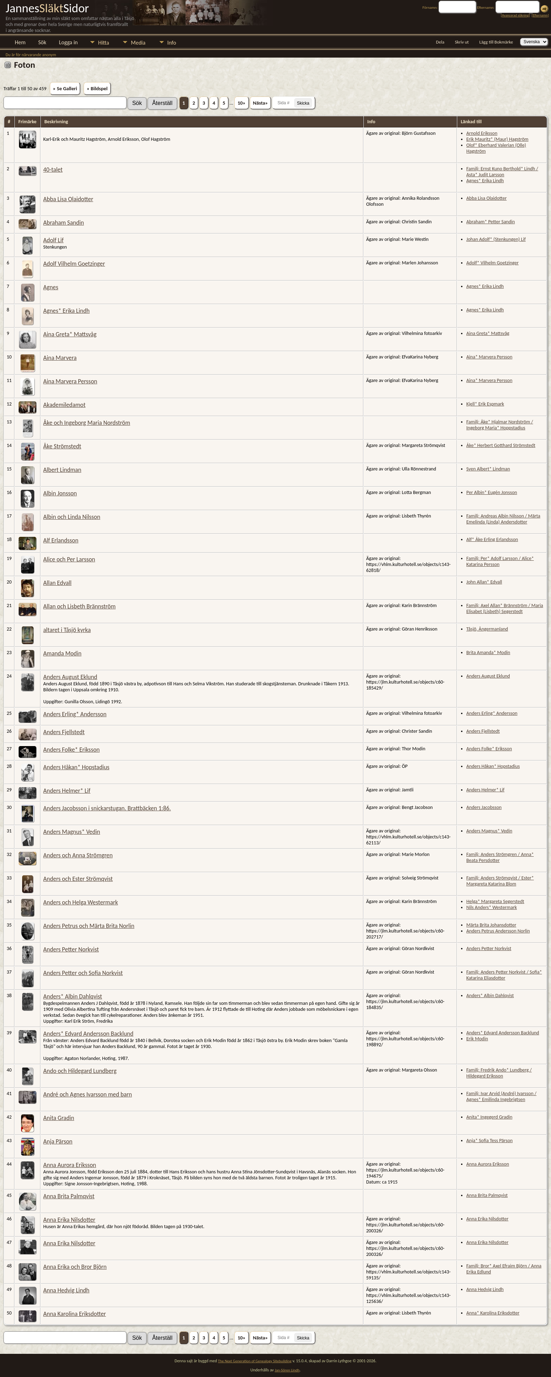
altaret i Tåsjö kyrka (67, 630)
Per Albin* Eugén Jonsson (491, 492)
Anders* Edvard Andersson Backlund (88, 1033)
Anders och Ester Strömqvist (78, 879)
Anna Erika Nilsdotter (69, 1220)
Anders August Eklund (70, 677)
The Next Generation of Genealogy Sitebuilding (254, 1361)
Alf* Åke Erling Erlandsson (492, 539)
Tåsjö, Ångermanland (487, 629)
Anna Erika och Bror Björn (74, 1267)
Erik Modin (477, 1039)
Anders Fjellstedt (64, 732)
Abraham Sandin (63, 222)
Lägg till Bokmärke (496, 42)
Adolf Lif (53, 240)
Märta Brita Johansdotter (491, 925)
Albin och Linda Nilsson (71, 517)
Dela (440, 42)
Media (138, 42)
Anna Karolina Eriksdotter (74, 1314)
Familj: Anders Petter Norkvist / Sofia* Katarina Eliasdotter (504, 975)
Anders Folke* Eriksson (71, 749)
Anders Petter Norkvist (71, 949)
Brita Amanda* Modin (488, 652)
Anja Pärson (57, 1141)
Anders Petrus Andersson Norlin (498, 931)
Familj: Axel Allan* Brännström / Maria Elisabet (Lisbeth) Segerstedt (504, 608)
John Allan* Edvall (484, 582)
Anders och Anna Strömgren (77, 855)
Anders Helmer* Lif (66, 791)
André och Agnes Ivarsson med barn (87, 1094)
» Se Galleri (65, 88)
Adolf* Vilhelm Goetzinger (492, 263)
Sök (42, 42)
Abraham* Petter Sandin (490, 222)
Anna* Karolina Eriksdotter (492, 1313)
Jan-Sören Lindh (287, 1370)
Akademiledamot (64, 405)
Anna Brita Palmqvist (69, 1196)
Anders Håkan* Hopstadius (76, 767)
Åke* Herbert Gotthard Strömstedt (500, 445)
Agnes (50, 287)
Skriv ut (462, 42)
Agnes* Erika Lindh (485, 181)
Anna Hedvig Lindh (66, 1290)
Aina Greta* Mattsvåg (70, 334)
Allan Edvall (57, 583)
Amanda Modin (62, 653)
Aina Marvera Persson (70, 381)
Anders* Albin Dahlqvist (72, 996)
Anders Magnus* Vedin (71, 832)
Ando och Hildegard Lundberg (80, 1071)
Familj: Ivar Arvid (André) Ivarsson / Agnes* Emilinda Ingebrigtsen (501, 1096)
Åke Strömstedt (62, 446)
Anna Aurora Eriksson (69, 1165)
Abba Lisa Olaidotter (68, 199)
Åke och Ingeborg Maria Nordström (86, 423)
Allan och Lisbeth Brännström (79, 606)
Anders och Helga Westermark (80, 902)
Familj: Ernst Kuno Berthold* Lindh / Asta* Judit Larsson (502, 172)
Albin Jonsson (60, 493)
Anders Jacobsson (483, 807)
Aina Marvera (60, 358)
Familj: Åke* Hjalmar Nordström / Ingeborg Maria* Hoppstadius (499, 425)
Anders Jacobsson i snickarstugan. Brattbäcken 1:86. (107, 808)
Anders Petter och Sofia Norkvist (83, 973)
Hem (20, 42)
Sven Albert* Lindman (488, 469)
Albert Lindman (62, 470)
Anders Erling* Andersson (74, 714)
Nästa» (260, 103)
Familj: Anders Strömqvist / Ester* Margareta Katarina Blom (500, 881)
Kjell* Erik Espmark (485, 404)
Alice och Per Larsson (69, 559)
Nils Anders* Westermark (491, 907)
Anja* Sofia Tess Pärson (489, 1141)
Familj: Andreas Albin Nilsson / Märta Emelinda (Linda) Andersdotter (503, 519)
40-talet (53, 169)
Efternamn (540, 15)
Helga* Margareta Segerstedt (495, 901)
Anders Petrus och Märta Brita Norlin (88, 926)
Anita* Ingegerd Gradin (489, 1117)
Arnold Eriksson (481, 133)
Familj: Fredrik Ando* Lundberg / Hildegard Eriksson (499, 1073)
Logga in (68, 42)
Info (171, 42)
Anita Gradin (58, 1118)
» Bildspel (97, 88)
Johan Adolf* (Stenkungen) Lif (496, 239)
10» (242, 103)
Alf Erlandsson (60, 540)
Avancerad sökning (515, 15)
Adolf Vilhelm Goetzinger (74, 264)
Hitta (103, 42)
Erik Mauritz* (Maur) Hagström (497, 139)
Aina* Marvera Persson (489, 357)
